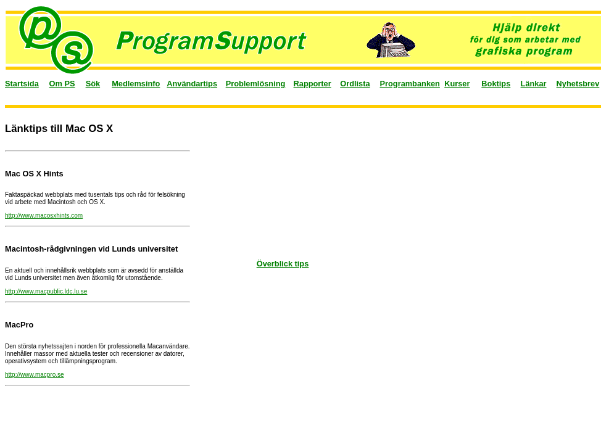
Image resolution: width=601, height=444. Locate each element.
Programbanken (410, 83)
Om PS (62, 83)
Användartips (192, 83)
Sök (93, 83)
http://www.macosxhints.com (44, 215)
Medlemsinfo (136, 83)
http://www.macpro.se (34, 374)
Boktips (495, 83)
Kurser (457, 83)
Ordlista (355, 83)
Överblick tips (283, 263)
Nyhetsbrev (578, 83)
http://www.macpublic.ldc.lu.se (46, 291)
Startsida (22, 83)
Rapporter (312, 83)
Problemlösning (256, 83)
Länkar (534, 83)
